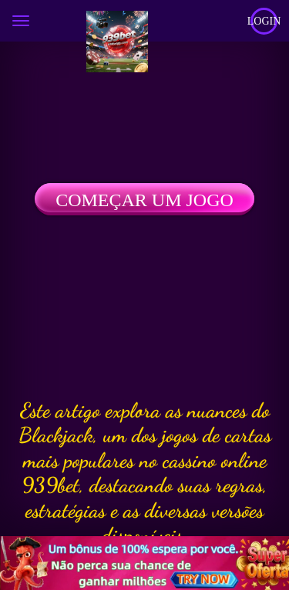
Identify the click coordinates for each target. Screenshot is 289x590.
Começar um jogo (144, 200)
